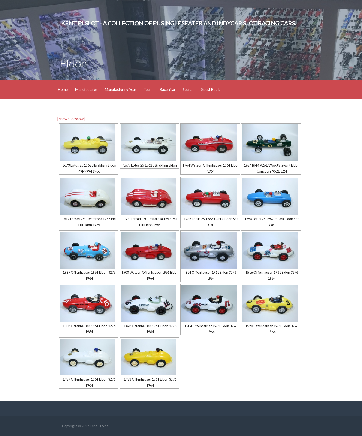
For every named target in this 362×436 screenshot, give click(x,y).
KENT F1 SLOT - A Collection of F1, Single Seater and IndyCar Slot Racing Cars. (178, 23)
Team (148, 89)
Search (188, 89)
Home (63, 89)
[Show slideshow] (71, 118)
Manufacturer (86, 89)
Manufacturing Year (120, 89)
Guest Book (210, 89)
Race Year (167, 89)
